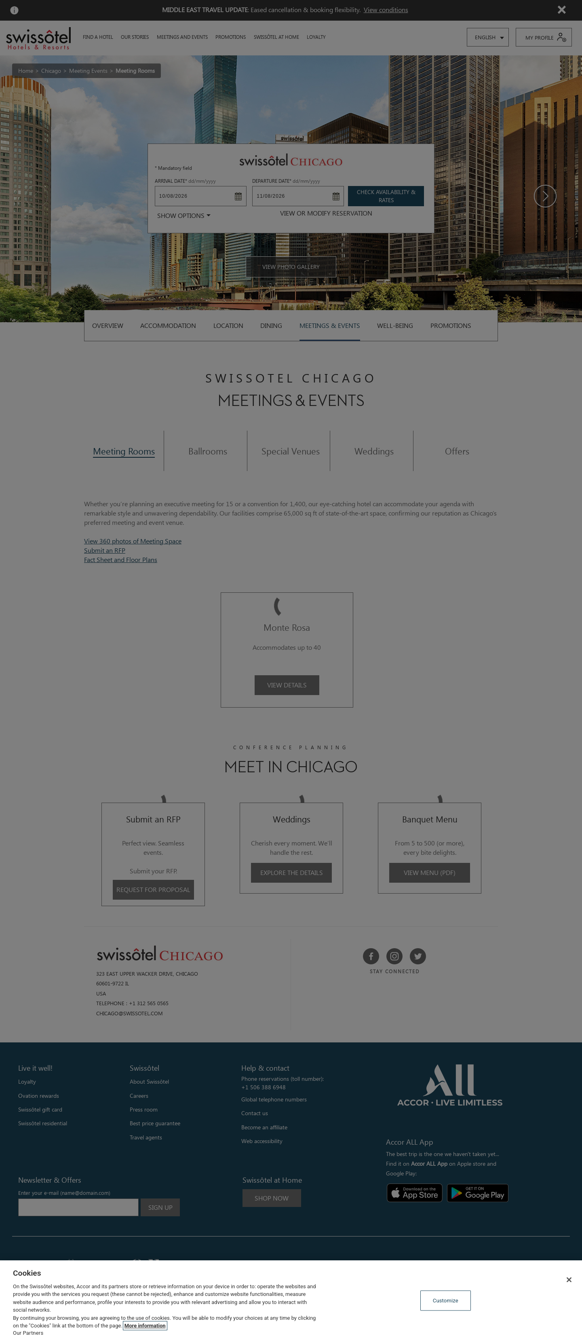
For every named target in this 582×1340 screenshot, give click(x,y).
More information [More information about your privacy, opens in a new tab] (145, 1326)
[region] (291, 1300)
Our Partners (28, 1333)
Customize (445, 1301)
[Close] (569, 1280)
